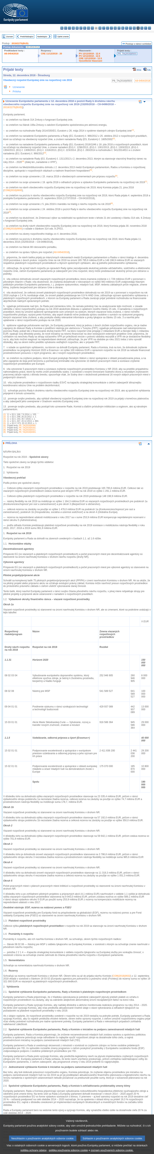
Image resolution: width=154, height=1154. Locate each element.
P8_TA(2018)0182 (27, 428)
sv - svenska (149, 28)
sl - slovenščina (141, 28)
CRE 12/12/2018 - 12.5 (90, 58)
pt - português (130, 28)
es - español (65, 28)
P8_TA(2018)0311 (27, 430)
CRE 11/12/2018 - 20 (51, 53)
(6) (4, 425)
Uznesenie (19, 87)
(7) (4, 428)
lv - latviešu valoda (107, 28)
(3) (4, 419)
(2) (4, 417)
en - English (88, 28)
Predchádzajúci (26, 36)
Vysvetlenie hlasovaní (90, 61)
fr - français (92, 28)
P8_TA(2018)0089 (27, 425)
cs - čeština (69, 28)
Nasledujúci (42, 36)
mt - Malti (119, 28)
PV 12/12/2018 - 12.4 (89, 53)
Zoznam (9, 36)
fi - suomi (145, 28)
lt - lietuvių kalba (111, 28)
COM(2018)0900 (13, 228)
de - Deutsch (77, 28)
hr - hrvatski (99, 28)
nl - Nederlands (122, 28)
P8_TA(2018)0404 (27, 432)
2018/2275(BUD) (19, 43)
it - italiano (103, 28)
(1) (4, 414)
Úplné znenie (63, 36)
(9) (4, 432)
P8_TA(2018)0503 (127, 53)
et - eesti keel (80, 28)
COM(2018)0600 (13, 190)
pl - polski (126, 28)
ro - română (134, 28)
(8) (4, 430)
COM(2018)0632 (121, 975)
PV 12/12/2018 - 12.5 (89, 56)
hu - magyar (115, 28)
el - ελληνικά (84, 28)
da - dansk (73, 28)
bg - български (61, 28)
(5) (4, 423)
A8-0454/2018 (11, 53)
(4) (4, 421)
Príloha (17, 91)
